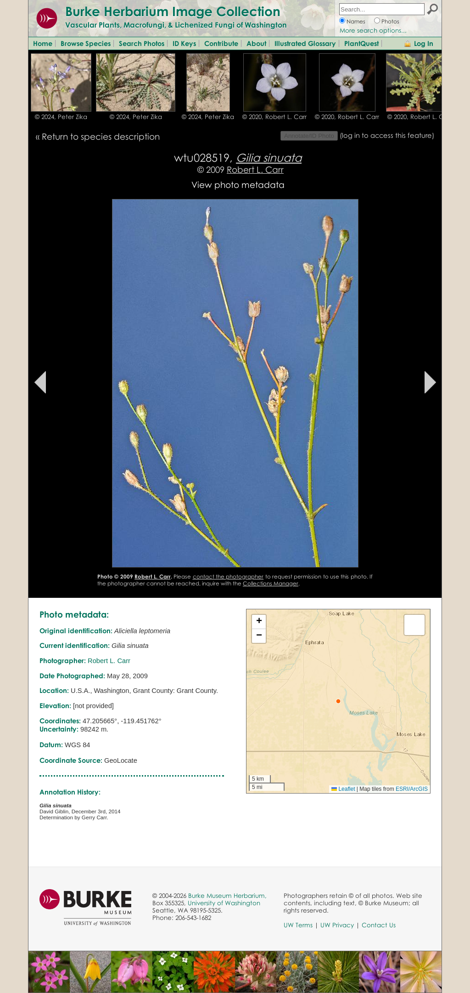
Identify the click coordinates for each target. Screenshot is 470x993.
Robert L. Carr (255, 169)
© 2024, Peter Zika (61, 116)
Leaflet (343, 789)
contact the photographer (228, 576)
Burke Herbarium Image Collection (172, 11)
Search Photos (141, 43)
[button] (338, 701)
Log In (423, 43)
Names (356, 21)
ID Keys (184, 43)
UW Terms (298, 925)
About (256, 43)
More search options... (373, 30)
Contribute (221, 43)
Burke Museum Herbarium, (227, 895)
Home (42, 43)
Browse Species (86, 43)
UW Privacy (337, 925)
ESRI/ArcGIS (412, 789)
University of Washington (224, 903)
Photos (390, 21)
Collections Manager (270, 583)
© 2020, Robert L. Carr (274, 116)
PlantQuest (361, 43)
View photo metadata (238, 184)
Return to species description (101, 136)
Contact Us (379, 925)
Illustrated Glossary (305, 43)
